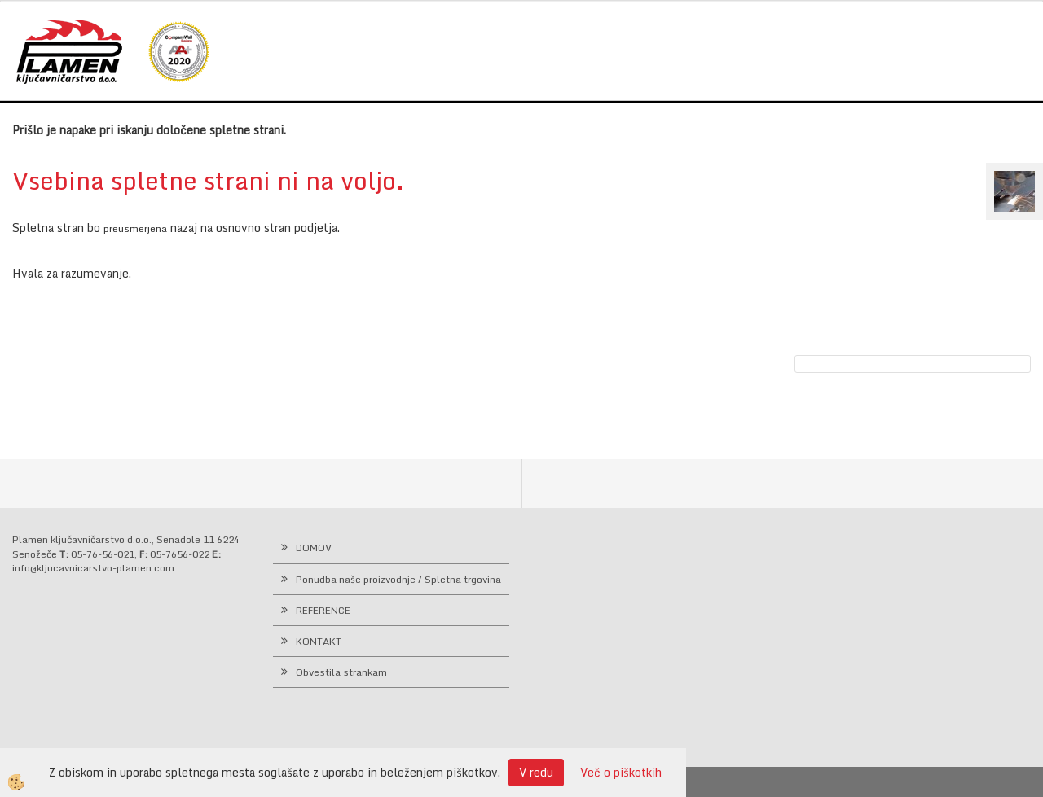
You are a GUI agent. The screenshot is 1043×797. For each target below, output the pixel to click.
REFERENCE (323, 610)
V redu (536, 772)
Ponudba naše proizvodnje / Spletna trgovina (398, 579)
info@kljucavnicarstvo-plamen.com (93, 568)
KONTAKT (318, 641)
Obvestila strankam (341, 672)
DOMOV (314, 547)
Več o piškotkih (621, 772)
